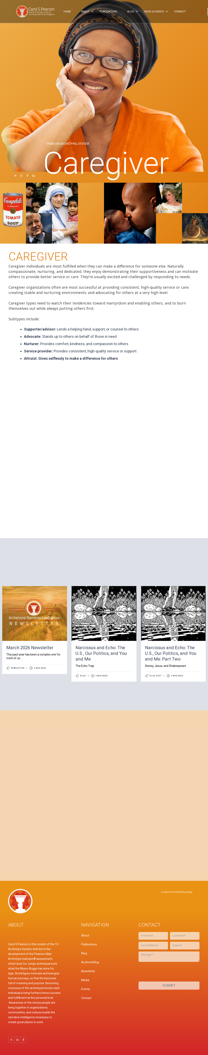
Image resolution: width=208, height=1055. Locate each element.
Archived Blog (90, 962)
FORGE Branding (183, 891)
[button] (86, 11)
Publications (89, 944)
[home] (36, 11)
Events (85, 989)
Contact (86, 998)
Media (85, 980)
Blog (83, 676)
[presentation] (149, 786)
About (85, 935)
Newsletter (17, 668)
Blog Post (155, 676)
